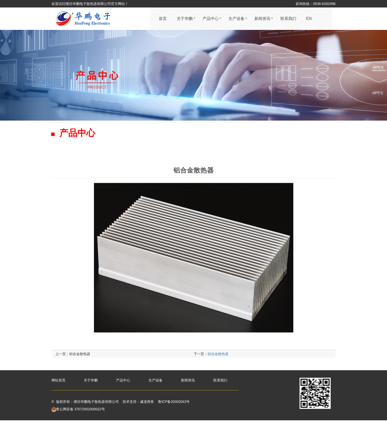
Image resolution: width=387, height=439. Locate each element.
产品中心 (211, 18)
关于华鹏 (185, 18)
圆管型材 (329, 127)
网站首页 (59, 380)
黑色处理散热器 (217, 127)
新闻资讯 (262, 18)
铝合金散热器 (157, 127)
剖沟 (280, 127)
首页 (163, 18)
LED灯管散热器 (244, 139)
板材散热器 (186, 127)
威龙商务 (147, 402)
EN (309, 18)
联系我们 (288, 18)
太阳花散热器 (157, 139)
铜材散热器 (214, 139)
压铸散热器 (186, 139)
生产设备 (236, 18)
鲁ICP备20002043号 (174, 402)
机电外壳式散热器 (253, 127)
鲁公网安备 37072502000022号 (78, 409)
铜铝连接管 (303, 127)
